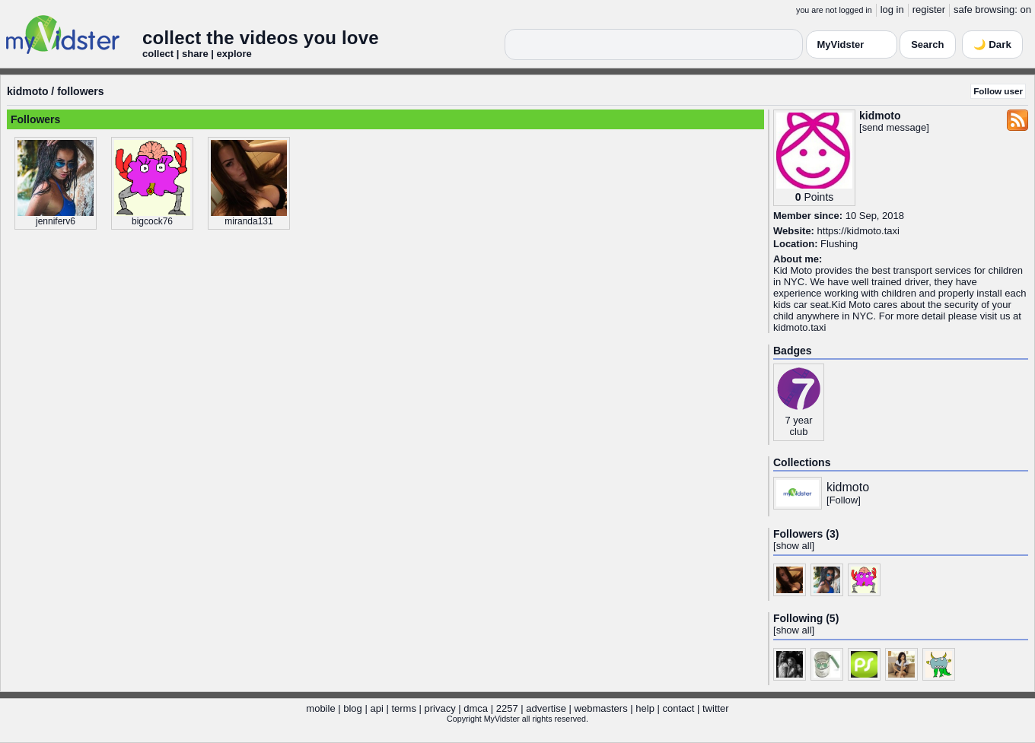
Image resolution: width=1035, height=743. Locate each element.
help (644, 708)
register (928, 9)
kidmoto (27, 91)
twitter (715, 708)
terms (403, 708)
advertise (546, 708)
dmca (475, 708)
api (376, 708)
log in (892, 9)
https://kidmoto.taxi (858, 231)
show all (794, 545)
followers (80, 91)
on (1026, 9)
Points (818, 197)
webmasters (601, 708)
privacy (440, 708)
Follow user (998, 91)
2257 (507, 708)
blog (352, 708)
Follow (844, 500)
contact (678, 708)
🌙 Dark (992, 44)
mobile (320, 708)
